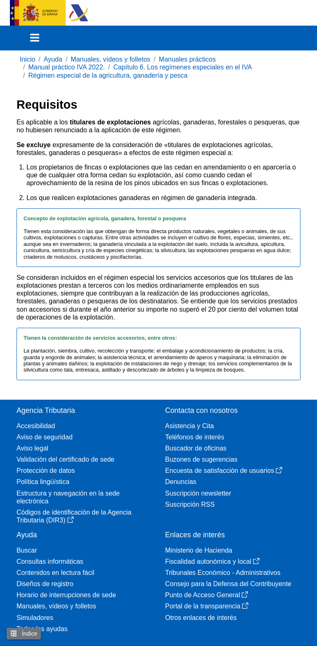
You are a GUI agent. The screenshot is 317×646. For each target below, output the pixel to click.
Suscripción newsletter (198, 493)
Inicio (27, 59)
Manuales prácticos (187, 59)
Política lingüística (43, 481)
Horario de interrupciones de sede (66, 594)
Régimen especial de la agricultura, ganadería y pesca (107, 75)
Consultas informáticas (50, 561)
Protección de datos (46, 470)
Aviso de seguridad (45, 437)
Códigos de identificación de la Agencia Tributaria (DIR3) (74, 516)
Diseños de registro (45, 583)
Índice (23, 633)
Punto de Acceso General (206, 594)
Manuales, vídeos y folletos (110, 59)
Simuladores (35, 617)
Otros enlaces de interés (201, 617)
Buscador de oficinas (196, 448)
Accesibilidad (36, 425)
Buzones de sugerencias (201, 459)
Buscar (27, 550)
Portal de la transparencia (206, 606)
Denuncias (180, 481)
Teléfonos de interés (194, 437)
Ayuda (53, 59)
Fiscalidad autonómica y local (212, 561)
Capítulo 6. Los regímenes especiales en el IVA (183, 67)
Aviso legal (32, 448)
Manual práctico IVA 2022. (66, 67)
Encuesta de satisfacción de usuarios (223, 470)
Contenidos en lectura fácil (56, 572)
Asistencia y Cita (189, 425)
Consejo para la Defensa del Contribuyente (228, 583)
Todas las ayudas (42, 628)
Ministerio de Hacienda (198, 550)
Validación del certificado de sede (65, 459)
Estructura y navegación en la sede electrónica (68, 497)
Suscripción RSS (190, 504)
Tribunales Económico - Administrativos (223, 572)
